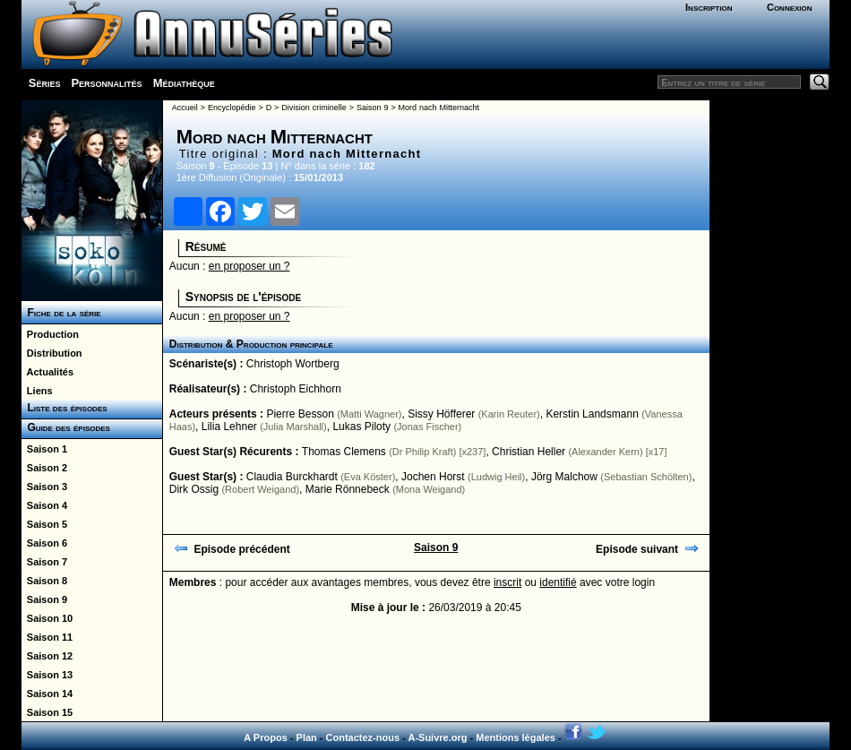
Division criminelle (313, 107)
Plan (307, 737)
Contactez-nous (363, 737)
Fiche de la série (61, 312)
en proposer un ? (249, 266)
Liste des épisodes (64, 407)
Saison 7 (44, 561)
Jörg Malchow (564, 476)
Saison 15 (47, 712)
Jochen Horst (433, 476)
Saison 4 (44, 505)
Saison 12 (47, 656)
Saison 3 (44, 486)
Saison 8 (44, 580)
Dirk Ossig (194, 489)
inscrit (507, 582)
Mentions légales (515, 737)
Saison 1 (44, 449)
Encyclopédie (232, 107)
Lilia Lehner (229, 426)
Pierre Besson (299, 414)
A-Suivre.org (437, 737)
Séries (45, 83)
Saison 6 (44, 543)
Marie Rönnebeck (347, 489)
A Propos (266, 737)
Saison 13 (47, 674)
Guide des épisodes (65, 427)
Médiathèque (184, 83)
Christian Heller (528, 451)
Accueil (185, 107)
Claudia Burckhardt (292, 476)
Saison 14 (47, 693)
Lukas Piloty (361, 426)
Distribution (51, 353)
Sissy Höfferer (441, 414)
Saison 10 (47, 618)
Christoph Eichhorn (295, 389)
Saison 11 (47, 637)
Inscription (708, 7)
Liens (37, 390)
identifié (557, 582)
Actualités (47, 371)
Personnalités (106, 83)
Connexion (789, 7)
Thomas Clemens (344, 451)
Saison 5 (44, 524)
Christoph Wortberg (293, 364)
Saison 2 (44, 467)
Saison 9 (44, 599)
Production (50, 334)
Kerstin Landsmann (592, 414)
